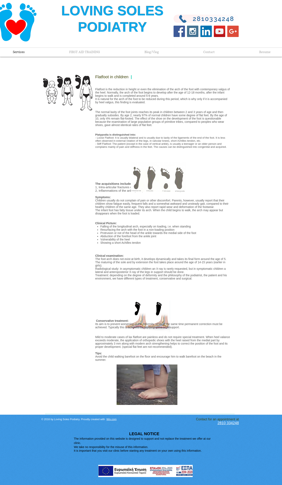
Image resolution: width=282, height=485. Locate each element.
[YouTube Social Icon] (219, 31)
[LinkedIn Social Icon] (206, 31)
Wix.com (111, 419)
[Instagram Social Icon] (192, 31)
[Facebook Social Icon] (179, 31)
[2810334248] (206, 19)
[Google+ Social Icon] (233, 31)
